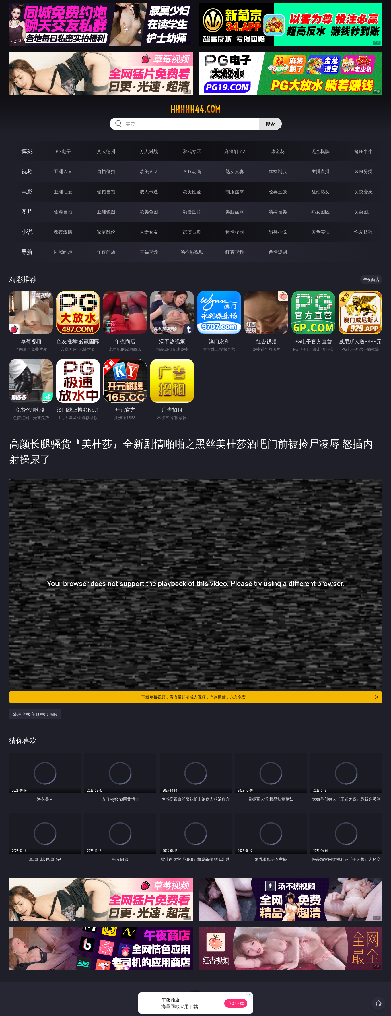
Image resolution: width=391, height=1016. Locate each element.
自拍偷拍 (106, 171)
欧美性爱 (192, 191)
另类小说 (278, 232)
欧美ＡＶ (149, 171)
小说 (27, 232)
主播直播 (320, 171)
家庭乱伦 (106, 232)
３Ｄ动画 (192, 171)
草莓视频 (149, 252)
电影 (27, 191)
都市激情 (63, 232)
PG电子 (63, 151)
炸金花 (278, 151)
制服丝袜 (234, 191)
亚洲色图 (106, 212)
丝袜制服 (278, 171)
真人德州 (106, 151)
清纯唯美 (278, 212)
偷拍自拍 (106, 191)
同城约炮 (63, 252)
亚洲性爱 (63, 191)
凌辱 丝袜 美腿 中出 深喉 (35, 714)
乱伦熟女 (320, 191)
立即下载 (236, 1003)
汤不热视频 (191, 252)
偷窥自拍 (63, 212)
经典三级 (278, 191)
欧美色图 (149, 212)
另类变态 (363, 191)
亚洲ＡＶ (63, 171)
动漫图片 (192, 212)
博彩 (27, 151)
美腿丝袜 (234, 212)
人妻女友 (149, 232)
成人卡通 (149, 191)
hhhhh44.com (195, 109)
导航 (27, 252)
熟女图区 (320, 212)
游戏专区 (192, 151)
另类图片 (363, 212)
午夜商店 (106, 252)
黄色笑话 (320, 232)
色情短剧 (278, 252)
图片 (27, 211)
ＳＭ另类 (363, 171)
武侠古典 (192, 232)
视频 (27, 171)
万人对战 (149, 151)
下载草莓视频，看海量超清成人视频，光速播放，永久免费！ (260, 697)
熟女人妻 (234, 171)
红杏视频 (234, 252)
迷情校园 (234, 232)
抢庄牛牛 (363, 151)
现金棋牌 (320, 151)
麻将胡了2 (234, 151)
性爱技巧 (363, 232)
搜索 (270, 124)
